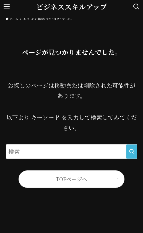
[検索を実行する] (131, 151)
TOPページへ (71, 179)
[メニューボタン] (6, 6)
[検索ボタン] (136, 6)
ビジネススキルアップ (71, 6)
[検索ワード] (71, 151)
